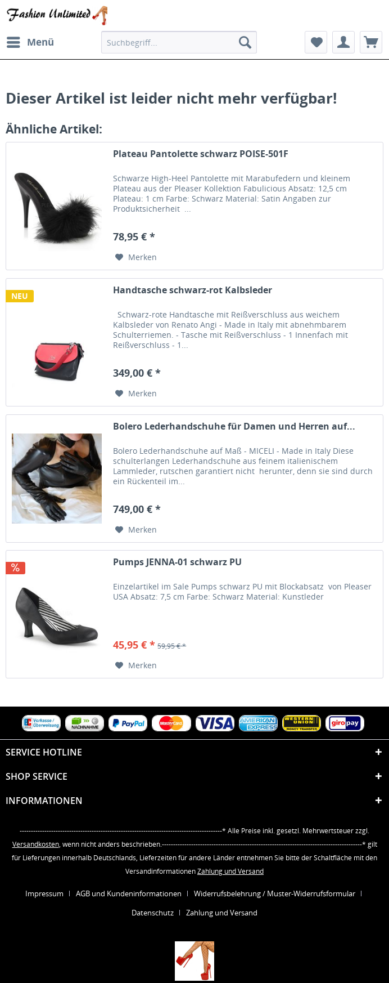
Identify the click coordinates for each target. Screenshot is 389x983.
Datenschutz (153, 913)
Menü (30, 40)
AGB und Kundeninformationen (129, 893)
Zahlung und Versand (230, 871)
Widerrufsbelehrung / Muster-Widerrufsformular (274, 893)
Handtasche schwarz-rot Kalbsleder (192, 290)
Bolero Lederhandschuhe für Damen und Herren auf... (234, 426)
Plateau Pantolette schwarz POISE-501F (200, 154)
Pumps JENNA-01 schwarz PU (177, 562)
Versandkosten (35, 844)
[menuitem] (30, 42)
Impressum (44, 893)
